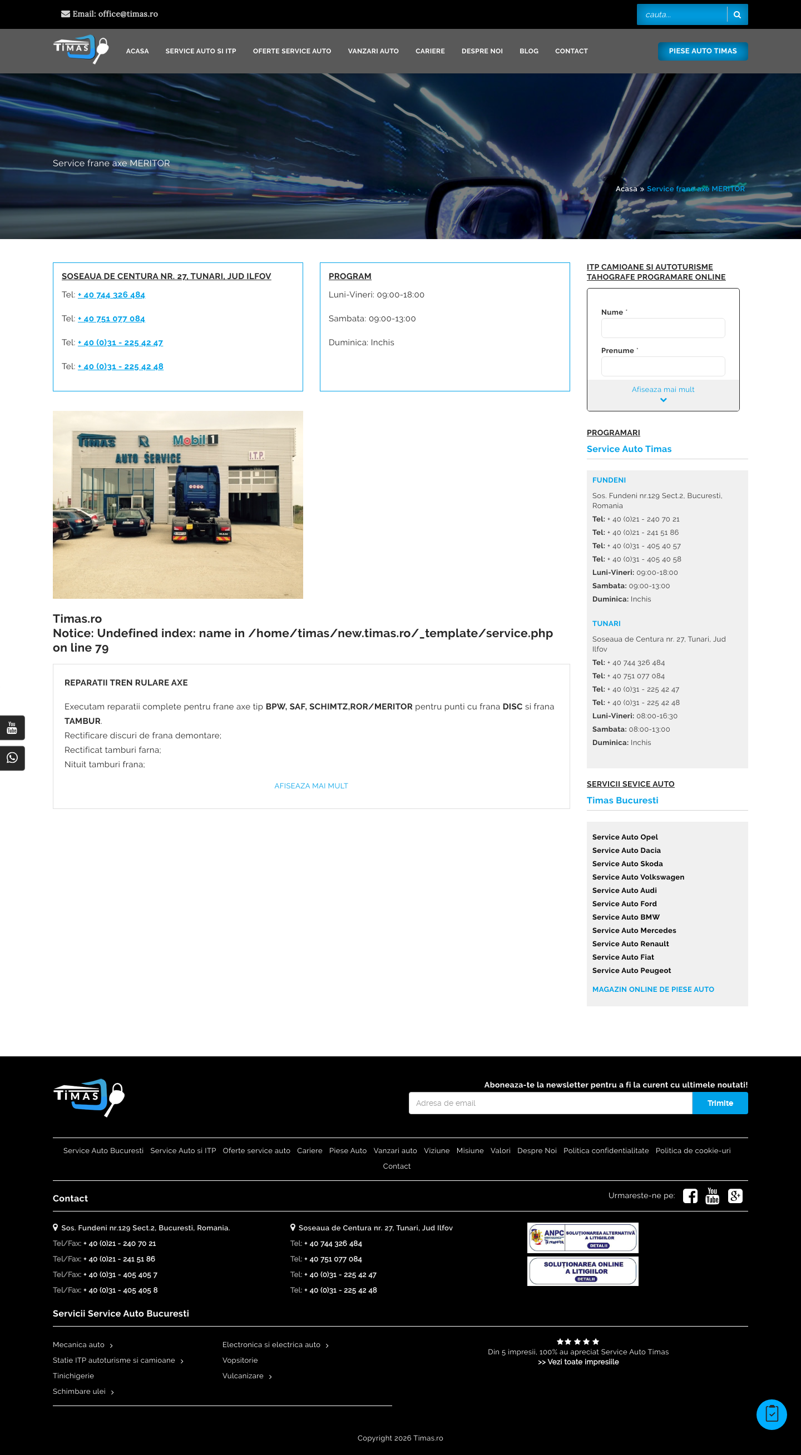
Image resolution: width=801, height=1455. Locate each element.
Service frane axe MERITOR (696, 189)
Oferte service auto (292, 51)
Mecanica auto (79, 1345)
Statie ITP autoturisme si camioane (114, 1361)
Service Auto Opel (625, 837)
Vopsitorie (240, 1361)
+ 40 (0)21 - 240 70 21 (119, 1244)
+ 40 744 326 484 (112, 295)
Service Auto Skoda (627, 864)
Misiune (470, 1151)
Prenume (617, 351)
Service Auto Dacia (626, 851)
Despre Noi (482, 51)
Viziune (437, 1151)
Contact (571, 51)
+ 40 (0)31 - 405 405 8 (120, 1291)
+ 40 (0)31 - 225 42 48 (121, 366)
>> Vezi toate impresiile (578, 1362)
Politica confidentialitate (606, 1151)
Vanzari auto (373, 51)
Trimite (720, 1103)
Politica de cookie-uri (693, 1151)
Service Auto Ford (624, 904)
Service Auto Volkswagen (638, 877)
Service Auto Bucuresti (103, 1151)
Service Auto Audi (624, 891)
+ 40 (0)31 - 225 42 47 (120, 342)
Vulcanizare (243, 1376)
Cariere (430, 51)
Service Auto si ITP (201, 51)
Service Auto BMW (626, 917)
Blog (529, 51)
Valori (501, 1151)
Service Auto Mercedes (634, 931)
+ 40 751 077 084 (111, 319)
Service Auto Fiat (623, 958)
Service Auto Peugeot (631, 971)
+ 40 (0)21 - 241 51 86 (119, 1259)
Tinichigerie (73, 1376)
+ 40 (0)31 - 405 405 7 (120, 1275)
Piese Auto (348, 1151)
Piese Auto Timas (703, 51)
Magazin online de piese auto (653, 990)
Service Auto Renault (630, 944)
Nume (612, 313)
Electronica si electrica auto (271, 1345)
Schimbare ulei (79, 1392)
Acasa (137, 51)
